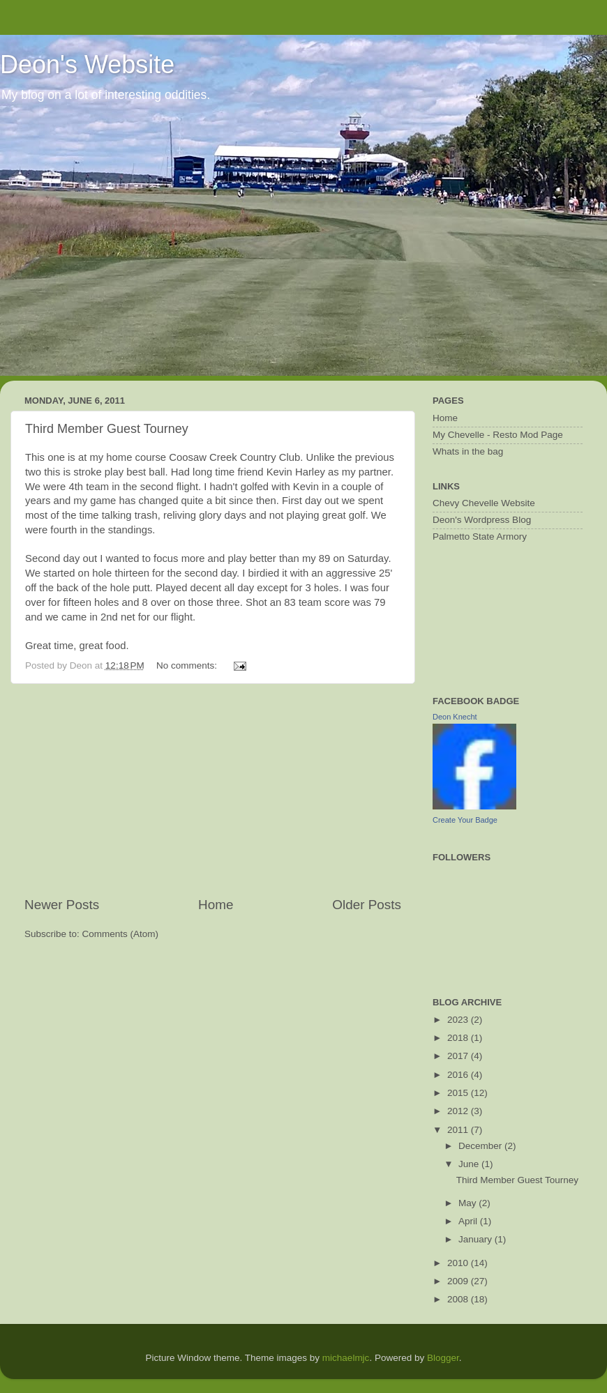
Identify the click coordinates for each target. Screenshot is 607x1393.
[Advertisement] (212, 790)
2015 (459, 1093)
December (481, 1146)
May (468, 1203)
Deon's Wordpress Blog (482, 520)
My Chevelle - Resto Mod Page (498, 434)
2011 (459, 1130)
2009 (459, 1281)
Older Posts (366, 904)
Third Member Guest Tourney (106, 429)
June (469, 1164)
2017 (459, 1056)
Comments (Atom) (120, 934)
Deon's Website (87, 64)
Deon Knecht (455, 717)
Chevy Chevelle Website (484, 503)
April (469, 1221)
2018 (459, 1038)
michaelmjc (346, 1358)
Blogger (443, 1358)
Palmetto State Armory (480, 536)
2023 (459, 1019)
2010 (459, 1263)
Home (215, 904)
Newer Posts (61, 904)
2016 (459, 1075)
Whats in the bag (468, 451)
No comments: (188, 665)
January (476, 1239)
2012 (459, 1111)
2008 (459, 1299)
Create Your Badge (465, 820)
